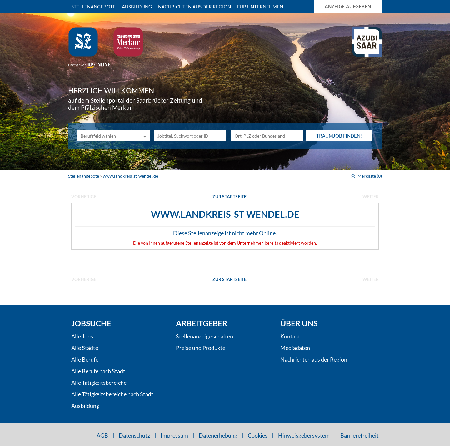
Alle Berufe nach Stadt (98, 370)
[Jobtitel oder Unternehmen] (190, 135)
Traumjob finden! (339, 136)
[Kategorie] (108, 135)
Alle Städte (84, 347)
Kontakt (290, 336)
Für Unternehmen (260, 6)
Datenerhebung (218, 435)
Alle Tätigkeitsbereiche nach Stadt (112, 394)
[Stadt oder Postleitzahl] (267, 135)
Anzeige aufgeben (348, 6)
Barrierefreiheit (359, 435)
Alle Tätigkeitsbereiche (99, 382)
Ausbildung (137, 6)
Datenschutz (134, 435)
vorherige (83, 196)
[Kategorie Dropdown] (144, 135)
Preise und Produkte (200, 347)
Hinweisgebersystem (304, 435)
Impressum (174, 435)
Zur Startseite (229, 196)
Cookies (258, 435)
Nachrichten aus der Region (194, 6)
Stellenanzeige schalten (204, 336)
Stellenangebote (93, 6)
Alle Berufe (84, 359)
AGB (102, 435)
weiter (370, 196)
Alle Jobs (82, 336)
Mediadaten (295, 347)
